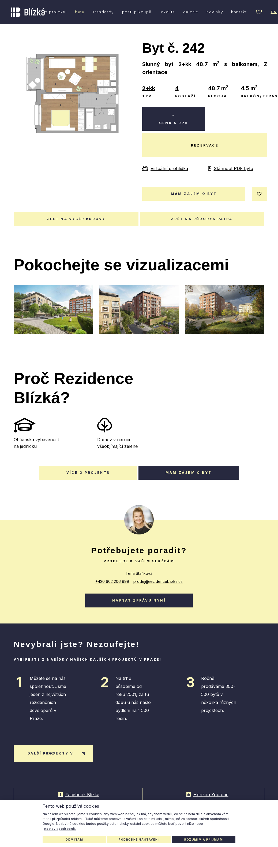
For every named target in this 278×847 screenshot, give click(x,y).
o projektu (56, 12)
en (274, 12)
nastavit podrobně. (60, 829)
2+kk (148, 88)
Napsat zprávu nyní (139, 600)
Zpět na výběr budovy (76, 219)
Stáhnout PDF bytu (230, 168)
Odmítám (74, 839)
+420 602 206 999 (112, 581)
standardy (103, 12)
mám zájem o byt (194, 194)
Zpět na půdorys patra (201, 219)
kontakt (239, 12)
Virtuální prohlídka (165, 168)
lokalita (167, 12)
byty (79, 12)
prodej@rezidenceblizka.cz (158, 581)
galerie (190, 12)
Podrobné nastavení (139, 839)
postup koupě (137, 12)
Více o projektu (88, 473)
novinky (214, 12)
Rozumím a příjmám (203, 839)
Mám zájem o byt (189, 473)
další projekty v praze (57, 753)
